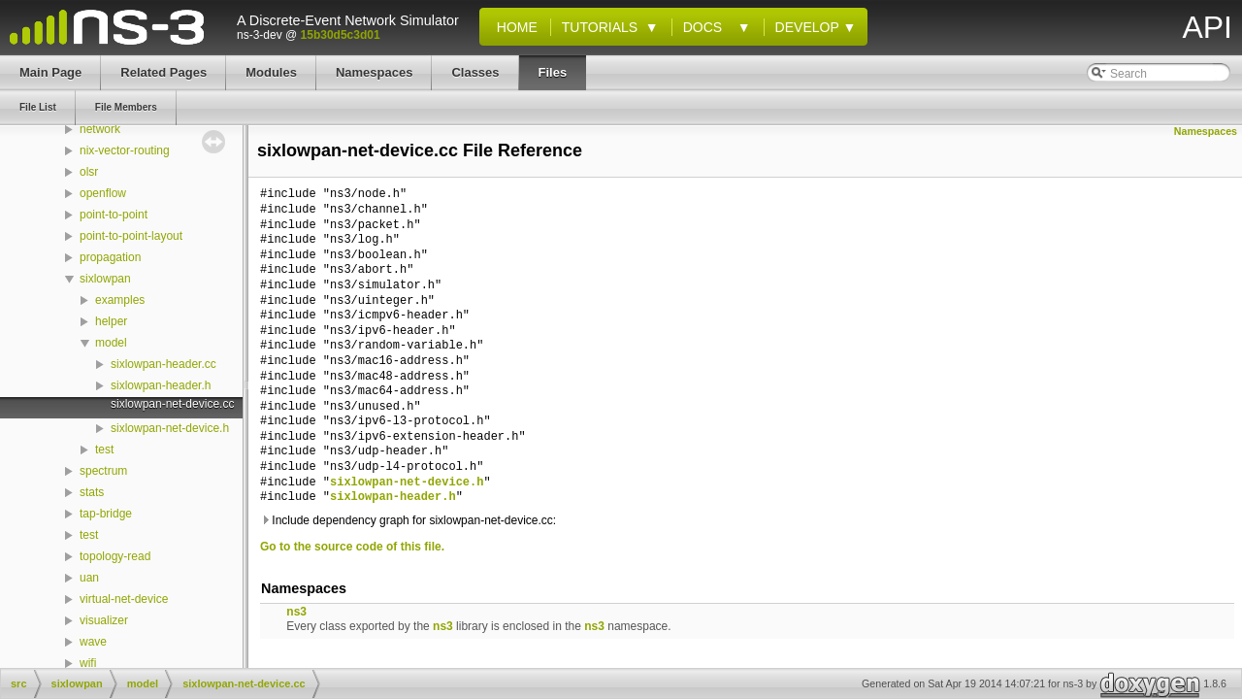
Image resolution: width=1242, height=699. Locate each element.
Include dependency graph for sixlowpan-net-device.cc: (408, 520)
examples (120, 300)
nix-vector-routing (125, 150)
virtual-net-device (124, 599)
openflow (103, 193)
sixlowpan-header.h (161, 385)
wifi (88, 663)
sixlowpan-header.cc (163, 364)
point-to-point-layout (131, 236)
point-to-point (113, 214)
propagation (110, 257)
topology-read (115, 556)
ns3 (296, 611)
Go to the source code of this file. (352, 546)
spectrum (103, 471)
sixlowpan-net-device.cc (172, 404)
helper (111, 321)
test (104, 449)
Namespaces (1205, 131)
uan (89, 577)
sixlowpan (105, 278)
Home (513, 27)
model (111, 343)
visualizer (104, 620)
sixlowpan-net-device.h (170, 428)
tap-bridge (106, 513)
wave (93, 642)
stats (92, 492)
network (100, 129)
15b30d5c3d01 (340, 35)
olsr (89, 172)
